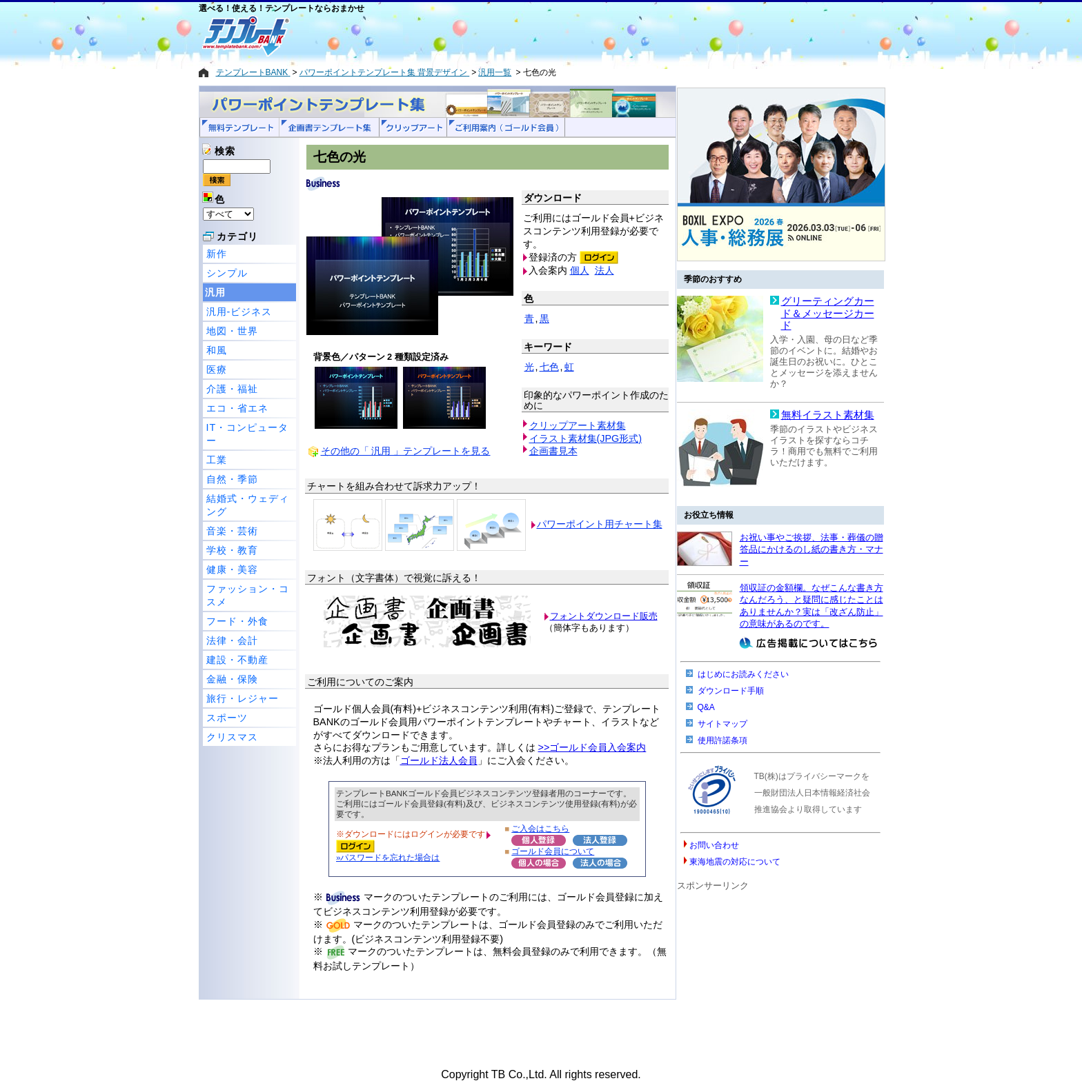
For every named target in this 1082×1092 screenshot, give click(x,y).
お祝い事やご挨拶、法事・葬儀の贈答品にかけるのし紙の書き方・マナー (811, 549)
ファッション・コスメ (247, 595)
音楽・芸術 (232, 530)
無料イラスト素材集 (827, 415)
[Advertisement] (492, 36)
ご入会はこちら (540, 828)
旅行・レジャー (242, 698)
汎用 (215, 292)
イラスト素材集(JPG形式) (585, 438)
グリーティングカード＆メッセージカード (827, 313)
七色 (549, 366)
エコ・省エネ (237, 408)
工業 (216, 459)
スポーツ (227, 717)
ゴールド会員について (552, 851)
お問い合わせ (714, 845)
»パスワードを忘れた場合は (388, 857)
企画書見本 (553, 450)
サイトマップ (722, 724)
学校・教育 (232, 550)
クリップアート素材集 (577, 425)
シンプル (227, 273)
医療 (216, 369)
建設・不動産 (237, 659)
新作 (216, 253)
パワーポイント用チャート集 (599, 523)
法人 (604, 270)
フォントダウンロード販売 (604, 616)
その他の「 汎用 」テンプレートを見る (406, 450)
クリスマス (232, 736)
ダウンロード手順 (731, 691)
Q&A (706, 707)
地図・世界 (232, 330)
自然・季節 (232, 479)
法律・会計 (232, 640)
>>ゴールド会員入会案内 (592, 747)
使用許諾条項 (722, 740)
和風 (216, 350)
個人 (579, 270)
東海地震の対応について (734, 862)
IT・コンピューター (247, 434)
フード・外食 (237, 621)
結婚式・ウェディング (247, 505)
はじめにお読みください (743, 674)
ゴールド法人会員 (439, 760)
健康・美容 (232, 569)
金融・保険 (232, 679)
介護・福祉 (232, 388)
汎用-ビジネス (239, 311)
